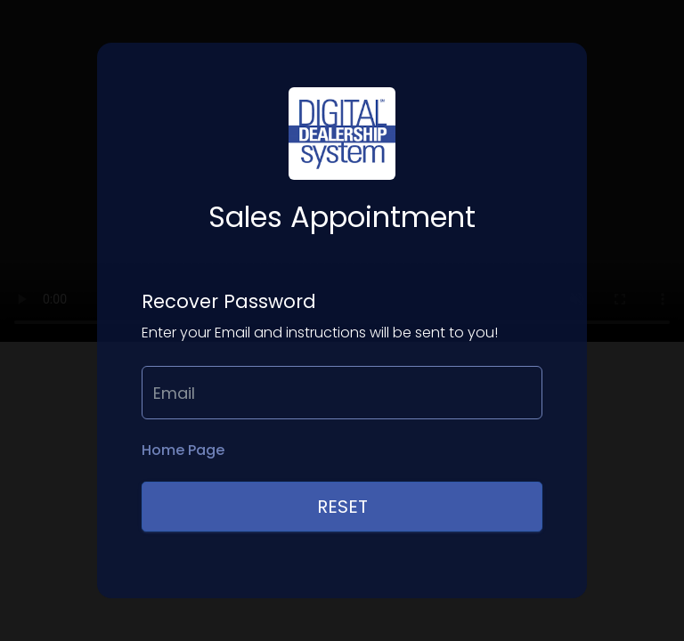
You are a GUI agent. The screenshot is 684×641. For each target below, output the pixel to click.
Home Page (183, 450)
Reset (342, 506)
